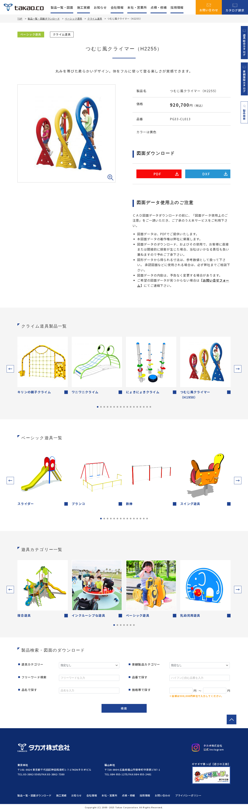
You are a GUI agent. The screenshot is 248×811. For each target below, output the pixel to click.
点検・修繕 (159, 7)
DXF (214, 173)
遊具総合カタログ (244, 42)
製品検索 (244, 112)
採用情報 (176, 7)
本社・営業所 (137, 7)
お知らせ (100, 7)
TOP (19, 18)
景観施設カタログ (244, 79)
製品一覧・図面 (62, 7)
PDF (166, 173)
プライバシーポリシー (188, 795)
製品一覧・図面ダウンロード (44, 18)
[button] (10, 369)
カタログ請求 (235, 7)
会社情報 (117, 7)
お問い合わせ (208, 7)
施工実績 (83, 7)
